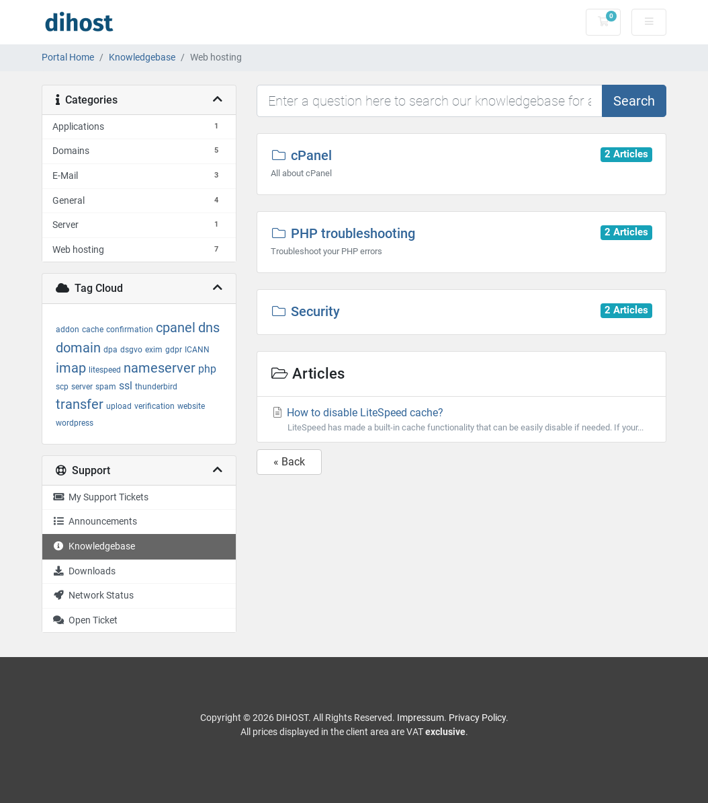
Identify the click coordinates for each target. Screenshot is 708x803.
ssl (125, 385)
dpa (110, 349)
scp (62, 386)
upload (119, 406)
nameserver (159, 368)
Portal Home (68, 57)
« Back (289, 461)
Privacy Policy (477, 717)
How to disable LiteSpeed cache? (461, 420)
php (207, 368)
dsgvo (131, 349)
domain (78, 348)
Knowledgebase (142, 57)
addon (67, 329)
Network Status (93, 595)
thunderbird (156, 386)
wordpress (74, 423)
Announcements (94, 521)
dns (209, 327)
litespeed (105, 370)
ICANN (197, 349)
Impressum (420, 717)
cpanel (175, 327)
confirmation (129, 329)
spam (105, 386)
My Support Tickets (100, 497)
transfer (79, 404)
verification (154, 406)
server (82, 386)
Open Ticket (85, 620)
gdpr (173, 349)
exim (154, 349)
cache (92, 329)
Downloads (84, 571)
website (191, 406)
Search (634, 101)
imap (71, 368)
